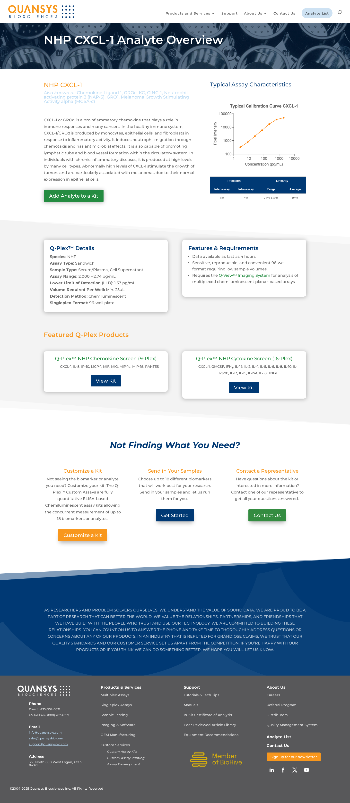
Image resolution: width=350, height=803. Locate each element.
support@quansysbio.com (48, 744)
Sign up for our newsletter (294, 757)
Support (229, 14)
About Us (253, 14)
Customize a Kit (82, 535)
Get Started (175, 515)
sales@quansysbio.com (46, 738)
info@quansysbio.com (45, 732)
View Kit (106, 381)
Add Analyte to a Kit (73, 196)
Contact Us (284, 14)
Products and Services (188, 14)
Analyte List (317, 14)
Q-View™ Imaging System (244, 275)
